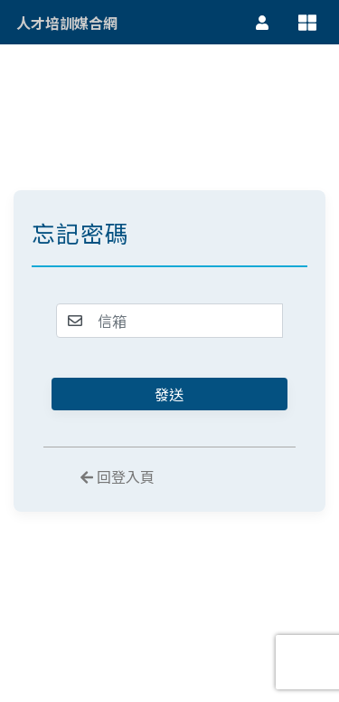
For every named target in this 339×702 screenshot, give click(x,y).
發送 (169, 394)
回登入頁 (117, 477)
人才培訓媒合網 (67, 23)
